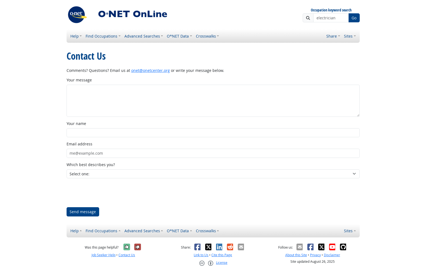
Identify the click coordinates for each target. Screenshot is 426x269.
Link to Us (201, 255)
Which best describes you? (91, 164)
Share (331, 36)
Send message (83, 211)
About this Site (296, 255)
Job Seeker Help (103, 255)
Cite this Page (221, 255)
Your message (79, 79)
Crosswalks (206, 36)
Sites (348, 36)
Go (354, 17)
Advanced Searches (142, 36)
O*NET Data (178, 36)
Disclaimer (332, 255)
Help (74, 36)
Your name (76, 123)
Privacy (315, 255)
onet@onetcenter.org (150, 70)
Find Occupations (101, 36)
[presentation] (108, 192)
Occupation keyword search (331, 10)
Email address (79, 143)
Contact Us (126, 255)
